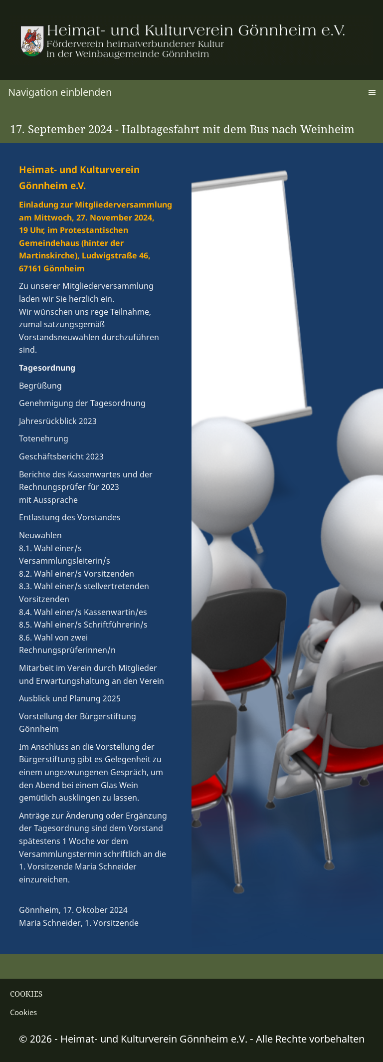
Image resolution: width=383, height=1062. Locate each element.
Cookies (23, 1012)
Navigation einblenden (60, 92)
